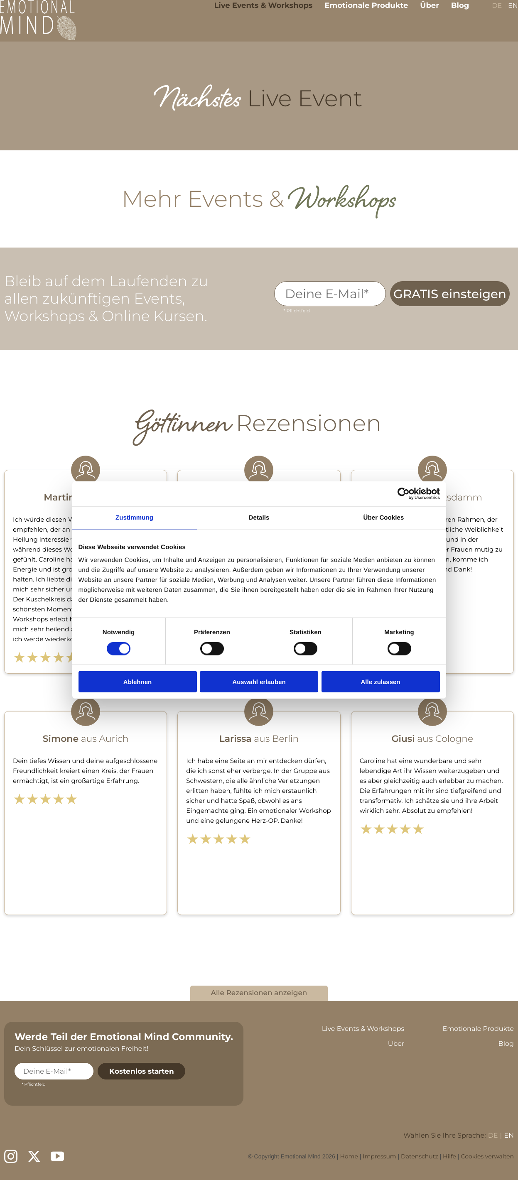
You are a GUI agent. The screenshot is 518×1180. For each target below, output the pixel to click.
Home (349, 1156)
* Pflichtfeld (296, 311)
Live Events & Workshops (257, 11)
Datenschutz (419, 1156)
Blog (454, 11)
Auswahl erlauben (258, 681)
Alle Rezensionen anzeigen (259, 993)
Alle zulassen (380, 681)
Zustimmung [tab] (134, 517)
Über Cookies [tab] (383, 517)
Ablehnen (137, 681)
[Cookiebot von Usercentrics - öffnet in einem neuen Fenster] (403, 493)
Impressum (379, 1156)
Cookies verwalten (487, 1156)
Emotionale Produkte (360, 11)
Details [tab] (259, 517)
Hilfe (449, 1156)
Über (423, 11)
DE (491, 12)
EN (507, 12)
